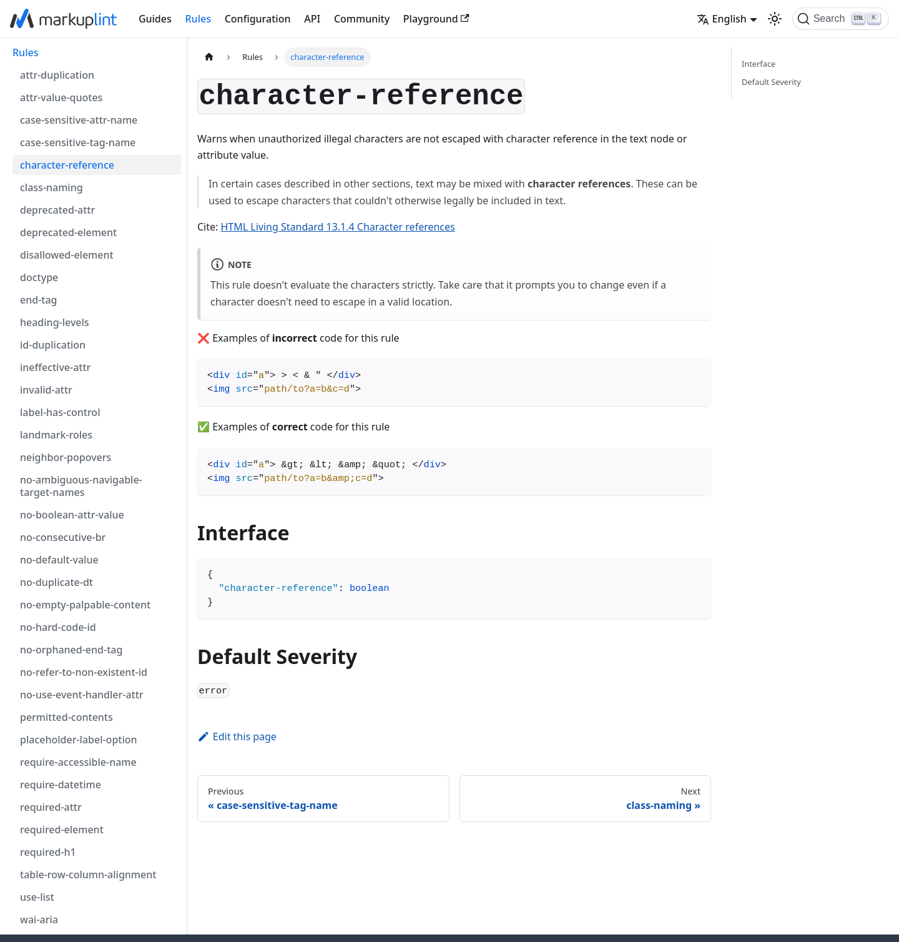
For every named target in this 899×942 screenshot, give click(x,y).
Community (362, 19)
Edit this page (237, 736)
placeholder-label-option (78, 739)
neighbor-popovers (65, 457)
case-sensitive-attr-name (78, 120)
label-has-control (60, 412)
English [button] (722, 19)
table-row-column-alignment (88, 874)
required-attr (51, 807)
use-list (37, 897)
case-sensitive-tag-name (77, 142)
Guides (155, 19)
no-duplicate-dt (56, 582)
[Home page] (209, 57)
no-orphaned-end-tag (71, 650)
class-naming (51, 187)
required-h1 (48, 852)
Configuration (258, 19)
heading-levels (54, 322)
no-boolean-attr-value (72, 515)
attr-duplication (57, 75)
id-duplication (53, 345)
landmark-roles (56, 435)
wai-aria (39, 919)
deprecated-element (68, 232)
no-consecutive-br (63, 537)
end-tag (38, 300)
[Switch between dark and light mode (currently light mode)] (775, 19)
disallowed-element (67, 255)
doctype (39, 277)
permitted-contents (66, 717)
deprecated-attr (57, 210)
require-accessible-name (78, 762)
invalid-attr (46, 390)
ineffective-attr (55, 367)
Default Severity (771, 81)
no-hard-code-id (58, 627)
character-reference (67, 165)
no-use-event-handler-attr (82, 695)
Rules (198, 19)
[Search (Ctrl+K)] (840, 18)
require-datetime (60, 784)
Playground (436, 19)
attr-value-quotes (61, 97)
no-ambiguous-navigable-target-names (81, 486)
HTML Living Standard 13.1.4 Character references (338, 227)
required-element (62, 829)
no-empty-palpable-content (85, 605)
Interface (758, 63)
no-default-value (59, 560)
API (312, 19)
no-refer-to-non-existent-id (83, 672)
